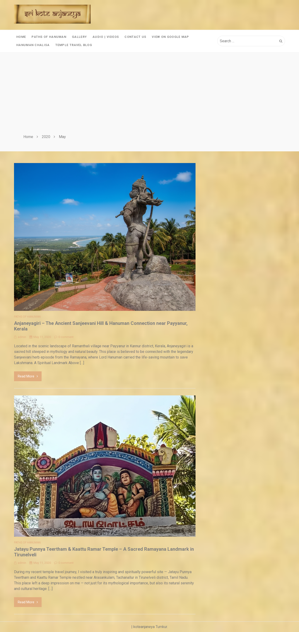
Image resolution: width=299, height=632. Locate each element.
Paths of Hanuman (49, 37)
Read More (28, 376)
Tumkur (161, 627)
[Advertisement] (149, 98)
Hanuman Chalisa (33, 45)
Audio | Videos (106, 37)
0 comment (64, 337)
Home (21, 37)
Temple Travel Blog (73, 45)
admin (20, 337)
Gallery (79, 37)
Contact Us (135, 37)
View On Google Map (170, 37)
